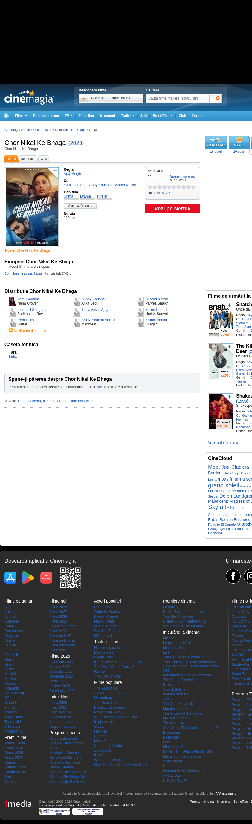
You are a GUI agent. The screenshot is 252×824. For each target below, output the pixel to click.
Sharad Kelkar (156, 299)
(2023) (76, 143)
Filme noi (57, 601)
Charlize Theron (107, 631)
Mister (9, 669)
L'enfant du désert (177, 766)
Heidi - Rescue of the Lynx (184, 612)
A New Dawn (173, 775)
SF (6, 698)
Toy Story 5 (241, 621)
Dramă (9, 640)
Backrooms (172, 732)
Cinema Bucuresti (63, 738)
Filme (28, 130)
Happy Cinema (61, 767)
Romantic (243, 427)
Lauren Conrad (106, 616)
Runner (100, 671)
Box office (240, 801)
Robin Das (25, 320)
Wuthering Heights (109, 760)
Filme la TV (58, 631)
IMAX (53, 748)
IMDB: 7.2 (162, 193)
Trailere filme (106, 641)
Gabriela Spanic (107, 612)
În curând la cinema (181, 632)
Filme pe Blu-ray (62, 640)
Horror (9, 660)
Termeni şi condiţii (52, 805)
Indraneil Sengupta (32, 310)
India (13, 356)
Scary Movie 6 (174, 761)
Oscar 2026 (13, 748)
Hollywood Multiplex (65, 758)
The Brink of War (107, 676)
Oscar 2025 (13, 753)
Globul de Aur (15, 772)
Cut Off (237, 655)
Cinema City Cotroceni (67, 743)
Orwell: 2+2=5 (174, 689)
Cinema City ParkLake (67, 781)
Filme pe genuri (18, 601)
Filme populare (108, 682)
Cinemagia (12, 130)
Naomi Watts (104, 621)
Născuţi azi (103, 636)
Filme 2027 (58, 612)
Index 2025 (58, 707)
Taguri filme (13, 717)
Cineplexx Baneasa (64, 762)
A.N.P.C (129, 805)
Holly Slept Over (236, 473)
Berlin (9, 777)
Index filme (59, 696)
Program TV (14, 731)
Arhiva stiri (12, 726)
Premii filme (15, 737)
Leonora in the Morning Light (186, 771)
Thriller (241, 381)
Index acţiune (60, 712)
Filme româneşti (62, 645)
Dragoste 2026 (61, 676)
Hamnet (100, 731)
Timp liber (86, 115)
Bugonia (100, 736)
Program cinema (46, 115)
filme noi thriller (81, 401)
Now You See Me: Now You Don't (120, 765)
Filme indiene (60, 650)
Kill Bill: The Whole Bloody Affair (188, 752)
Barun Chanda (156, 310)
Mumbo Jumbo (175, 709)
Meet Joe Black (226, 467)
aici (99, 387)
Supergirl (239, 626)
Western (11, 712)
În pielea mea (105, 722)
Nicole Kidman (105, 626)
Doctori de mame (233, 491)
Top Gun (169, 699)
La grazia (170, 607)
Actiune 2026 (59, 667)
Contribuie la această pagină (25, 273)
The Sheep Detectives (180, 680)
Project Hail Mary (107, 712)
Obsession (240, 616)
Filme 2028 (58, 607)
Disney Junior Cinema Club (184, 621)
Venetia (10, 781)
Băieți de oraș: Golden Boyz (116, 717)
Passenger (171, 737)
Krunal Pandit (156, 320)
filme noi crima (29, 401)
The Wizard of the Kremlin (183, 713)
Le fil (166, 652)
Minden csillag (174, 648)
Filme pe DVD (60, 636)
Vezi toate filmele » (223, 443)
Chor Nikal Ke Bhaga (35, 142)
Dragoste (11, 636)
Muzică (10, 674)
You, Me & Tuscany (178, 616)
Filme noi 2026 (61, 662)
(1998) (242, 401)
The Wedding (173, 723)
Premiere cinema (63, 626)
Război (10, 683)
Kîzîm (98, 755)
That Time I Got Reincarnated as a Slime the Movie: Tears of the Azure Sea (191, 666)
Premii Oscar (14, 743)
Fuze (167, 742)
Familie (10, 645)
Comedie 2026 (61, 671)
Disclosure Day (175, 780)
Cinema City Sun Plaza (67, 772)
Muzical (10, 679)
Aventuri (11, 616)
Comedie (11, 621)
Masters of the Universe (182, 756)
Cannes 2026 (15, 767)
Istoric (9, 664)
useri (216, 151)
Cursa (99, 726)
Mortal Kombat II (176, 694)
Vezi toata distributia (30, 331)
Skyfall (217, 507)
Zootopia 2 (102, 750)
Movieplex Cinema (64, 753)
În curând (107, 115)
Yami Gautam (28, 299)
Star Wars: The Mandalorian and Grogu (194, 728)
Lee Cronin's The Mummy (183, 626)
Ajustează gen (78, 205)
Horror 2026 (58, 681)
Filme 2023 (43, 130)
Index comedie (61, 717)
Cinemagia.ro (29, 97)
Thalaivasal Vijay (94, 310)
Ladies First (103, 657)
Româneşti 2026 (62, 691)
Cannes (10, 762)
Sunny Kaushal (93, 299)
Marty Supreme (106, 741)
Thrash (237, 636)
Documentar (14, 631)
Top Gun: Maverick (178, 704)
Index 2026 (58, 703)
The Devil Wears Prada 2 (114, 667)
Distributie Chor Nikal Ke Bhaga (40, 291)
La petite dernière (177, 643)
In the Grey (240, 612)
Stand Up (11, 703)
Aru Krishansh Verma (98, 320)
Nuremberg (103, 698)
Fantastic (11, 650)
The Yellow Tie (105, 688)
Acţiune (10, 607)
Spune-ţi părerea (182, 176)
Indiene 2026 (59, 686)
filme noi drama (55, 401)
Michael (169, 638)
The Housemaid (107, 703)
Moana (237, 645)
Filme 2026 (58, 616)
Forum (197, 115)
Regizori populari (62, 726)
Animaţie (11, 612)
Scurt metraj (14, 693)
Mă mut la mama (176, 718)
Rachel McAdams (108, 607)
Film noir (11, 655)
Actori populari (60, 722)
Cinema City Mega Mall (67, 777)
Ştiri (143, 115)
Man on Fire (103, 652)
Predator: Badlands (109, 707)
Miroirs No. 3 (173, 747)
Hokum (168, 685)
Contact (73, 805)
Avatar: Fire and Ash (110, 693)
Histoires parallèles (109, 648)
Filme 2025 (58, 621)
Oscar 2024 (13, 758)
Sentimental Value (108, 746)
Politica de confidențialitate (101, 805)
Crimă (9, 626)
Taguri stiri (12, 722)
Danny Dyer (216, 529)
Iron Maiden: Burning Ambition (118, 662)
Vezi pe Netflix (172, 209)
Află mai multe (226, 793)
